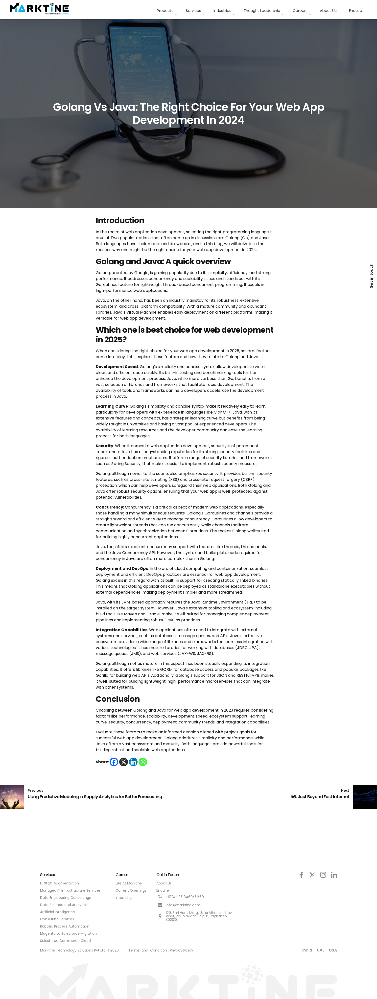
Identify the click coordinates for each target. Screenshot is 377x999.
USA (333, 948)
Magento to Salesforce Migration (68, 931)
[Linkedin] (133, 760)
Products (165, 8)
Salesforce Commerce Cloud (65, 938)
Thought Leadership (262, 8)
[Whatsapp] (143, 760)
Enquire (355, 8)
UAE (320, 948)
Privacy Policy (181, 948)
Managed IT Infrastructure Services (70, 888)
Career (122, 873)
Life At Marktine (129, 881)
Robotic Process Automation (64, 924)
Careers (300, 8)
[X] (123, 760)
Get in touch (371, 276)
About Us (328, 8)
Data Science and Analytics (64, 903)
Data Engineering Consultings (65, 895)
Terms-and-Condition (147, 948)
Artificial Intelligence (57, 910)
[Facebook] (114, 760)
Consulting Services (57, 917)
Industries (222, 8)
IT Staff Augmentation (59, 881)
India (307, 948)
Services (193, 8)
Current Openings (131, 888)
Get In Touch (167, 873)
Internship (124, 895)
